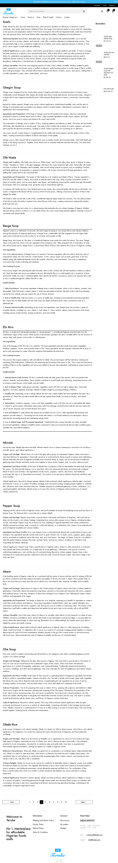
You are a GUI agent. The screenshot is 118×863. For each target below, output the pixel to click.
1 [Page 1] (29, 802)
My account (64, 820)
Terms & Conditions (40, 832)
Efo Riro (8, 327)
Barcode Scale (109, 61)
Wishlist (63, 828)
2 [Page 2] (33, 802)
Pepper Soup (11, 506)
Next (83, 802)
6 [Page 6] (49, 802)
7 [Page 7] (53, 802)
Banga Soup (11, 226)
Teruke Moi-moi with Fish (109, 40)
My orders (64, 824)
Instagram (112, 5)
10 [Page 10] (65, 802)
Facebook (97, 5)
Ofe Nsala (9, 157)
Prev (12, 802)
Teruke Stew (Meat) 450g (108, 30)
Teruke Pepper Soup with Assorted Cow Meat (108, 51)
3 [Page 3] (37, 802)
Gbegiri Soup (12, 87)
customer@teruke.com (94, 835)
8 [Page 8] (57, 802)
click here (75, 2)
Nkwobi (8, 443)
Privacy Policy (38, 824)
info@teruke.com (94, 840)
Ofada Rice (10, 724)
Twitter (104, 5)
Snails (6, 22)
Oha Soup (9, 649)
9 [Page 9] (61, 802)
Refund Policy (38, 828)
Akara (6, 571)
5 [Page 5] (45, 802)
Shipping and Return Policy (43, 820)
